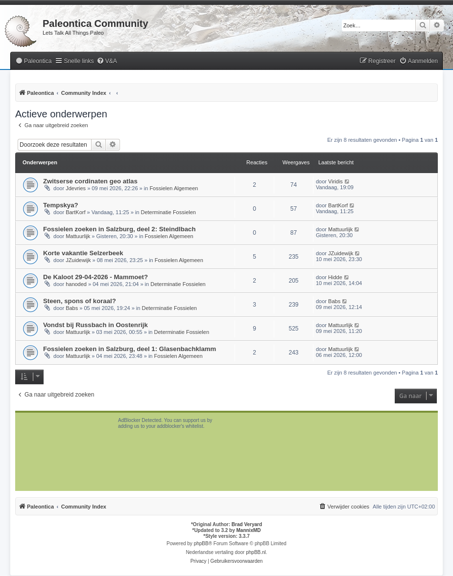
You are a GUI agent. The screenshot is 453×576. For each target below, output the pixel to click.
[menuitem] (33, 61)
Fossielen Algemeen (173, 188)
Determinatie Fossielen (168, 212)
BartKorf (75, 212)
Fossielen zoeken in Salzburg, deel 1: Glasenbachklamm (129, 349)
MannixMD (249, 530)
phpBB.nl (256, 552)
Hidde (335, 277)
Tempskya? (60, 205)
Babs (72, 308)
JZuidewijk (78, 260)
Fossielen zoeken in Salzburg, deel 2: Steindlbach (119, 229)
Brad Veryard (247, 524)
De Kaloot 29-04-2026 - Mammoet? (95, 277)
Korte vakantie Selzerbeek (83, 253)
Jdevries (76, 188)
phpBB (201, 543)
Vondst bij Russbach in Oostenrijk (95, 325)
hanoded (76, 284)
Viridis (335, 181)
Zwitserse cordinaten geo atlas (90, 181)
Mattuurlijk (78, 236)
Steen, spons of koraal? (79, 301)
